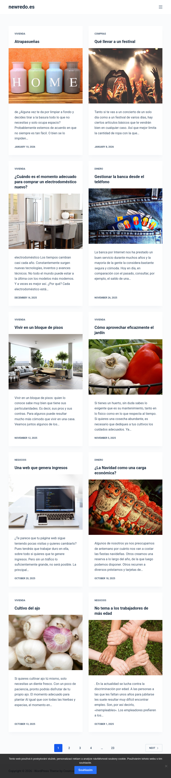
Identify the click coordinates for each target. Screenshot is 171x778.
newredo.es (22, 7)
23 (112, 748)
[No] (166, 766)
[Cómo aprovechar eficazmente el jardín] (126, 367)
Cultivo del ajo (27, 608)
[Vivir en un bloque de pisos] (46, 361)
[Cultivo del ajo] (46, 642)
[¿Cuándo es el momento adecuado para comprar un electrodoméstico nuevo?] (46, 221)
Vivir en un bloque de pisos (39, 327)
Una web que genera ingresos (41, 467)
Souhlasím (85, 770)
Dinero (99, 168)
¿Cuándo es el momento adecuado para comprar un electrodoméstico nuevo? (45, 181)
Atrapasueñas (27, 41)
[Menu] (160, 7)
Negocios (20, 460)
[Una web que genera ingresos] (46, 502)
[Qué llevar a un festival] (126, 75)
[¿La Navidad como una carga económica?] (126, 507)
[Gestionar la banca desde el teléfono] (126, 216)
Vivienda (20, 33)
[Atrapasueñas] (46, 75)
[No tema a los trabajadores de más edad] (126, 647)
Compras (100, 33)
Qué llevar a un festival (115, 41)
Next (154, 748)
